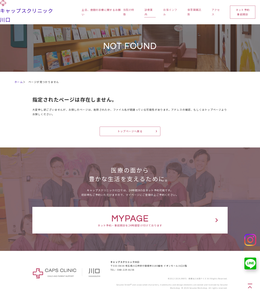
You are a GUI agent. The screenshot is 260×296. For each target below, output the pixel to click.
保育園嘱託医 (194, 12)
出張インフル (170, 12)
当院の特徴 (128, 12)
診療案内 (149, 12)
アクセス (216, 12)
